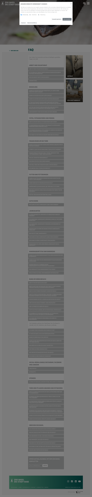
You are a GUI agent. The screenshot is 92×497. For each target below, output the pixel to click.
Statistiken (34, 14)
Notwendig (25, 14)
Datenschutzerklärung (32, 22)
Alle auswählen (67, 19)
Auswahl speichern (56, 19)
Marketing (42, 14)
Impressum (23, 22)
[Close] (71, 4)
